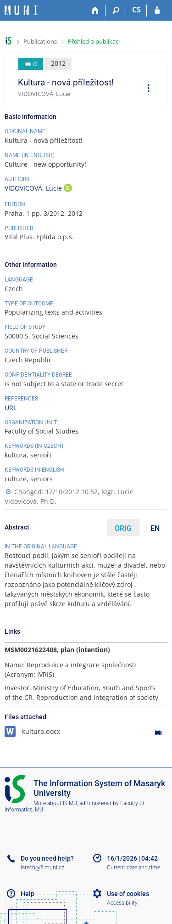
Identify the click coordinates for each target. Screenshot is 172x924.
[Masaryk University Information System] (21, 10)
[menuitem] (145, 89)
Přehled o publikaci (94, 41)
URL (11, 407)
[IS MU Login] (157, 11)
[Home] (95, 11)
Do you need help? (47, 858)
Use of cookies (128, 893)
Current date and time (133, 867)
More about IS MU (55, 803)
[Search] (115, 11)
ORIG (123, 528)
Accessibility (122, 903)
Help (27, 893)
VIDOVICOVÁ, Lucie (34, 188)
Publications (40, 41)
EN (155, 528)
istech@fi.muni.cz (42, 867)
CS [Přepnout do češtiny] (136, 10)
